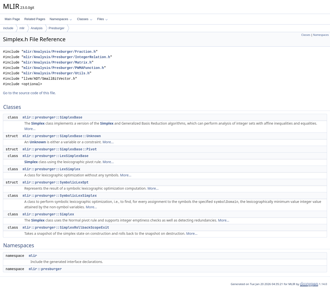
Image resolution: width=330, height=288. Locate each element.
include (8, 28)
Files (102, 19)
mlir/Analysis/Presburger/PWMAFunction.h (64, 67)
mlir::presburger (45, 269)
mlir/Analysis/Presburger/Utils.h (56, 73)
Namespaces (61, 19)
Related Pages (34, 19)
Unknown (37, 142)
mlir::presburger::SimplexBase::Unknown (62, 136)
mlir (22, 28)
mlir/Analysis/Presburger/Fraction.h (60, 51)
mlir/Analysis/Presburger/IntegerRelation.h (67, 57)
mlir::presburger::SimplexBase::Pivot (60, 149)
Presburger (56, 28)
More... (30, 128)
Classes (84, 19)
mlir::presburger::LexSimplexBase (56, 156)
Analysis (36, 28)
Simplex (38, 123)
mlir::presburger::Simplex (48, 214)
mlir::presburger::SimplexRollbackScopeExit (66, 227)
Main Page (12, 19)
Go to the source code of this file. (29, 93)
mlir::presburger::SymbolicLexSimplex (60, 195)
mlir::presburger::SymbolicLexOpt (56, 182)
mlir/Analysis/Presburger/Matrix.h (57, 62)
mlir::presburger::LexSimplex (51, 169)
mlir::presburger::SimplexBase (52, 117)
